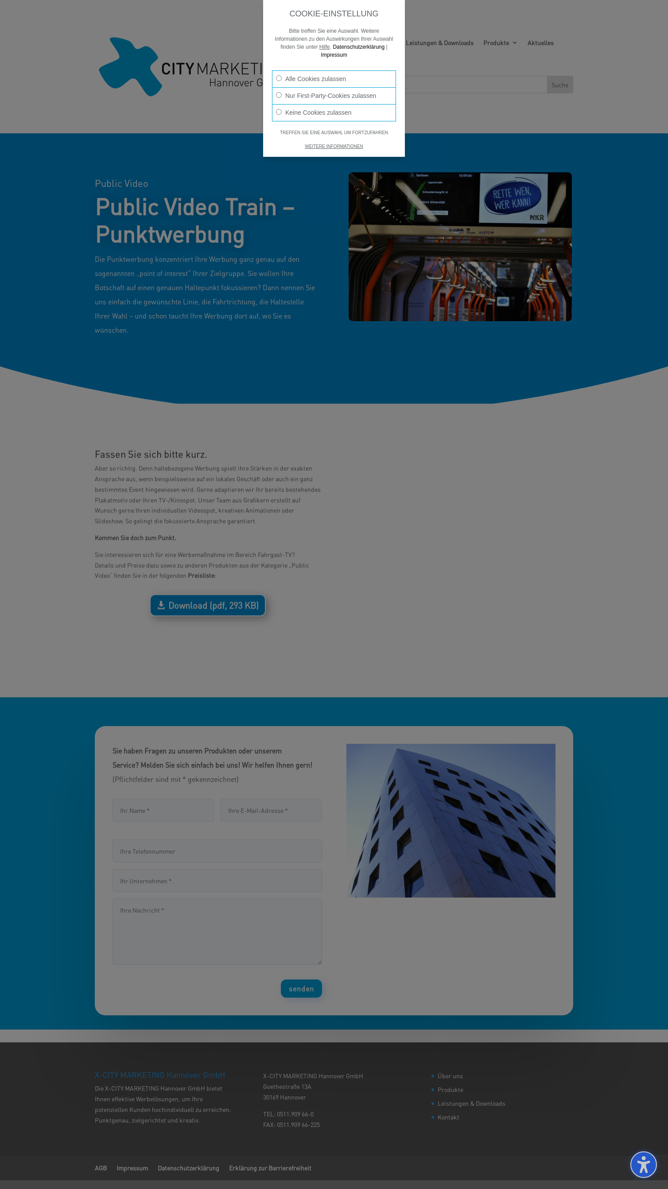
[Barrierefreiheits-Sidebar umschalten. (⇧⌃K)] (643, 1164)
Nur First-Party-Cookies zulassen (326, 95)
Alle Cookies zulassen (311, 78)
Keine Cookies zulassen (313, 112)
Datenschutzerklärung (358, 47)
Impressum (334, 55)
